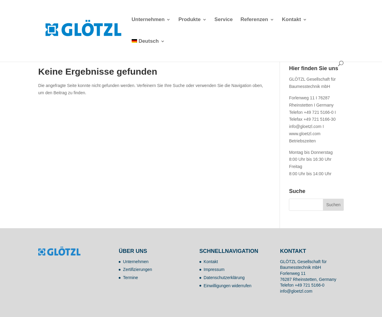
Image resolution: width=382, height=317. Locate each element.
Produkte (189, 19)
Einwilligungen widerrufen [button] (228, 285)
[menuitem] (148, 50)
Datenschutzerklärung (224, 277)
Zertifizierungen (137, 269)
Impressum (214, 269)
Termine (130, 277)
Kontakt (291, 19)
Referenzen (254, 19)
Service (223, 19)
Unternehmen (148, 19)
